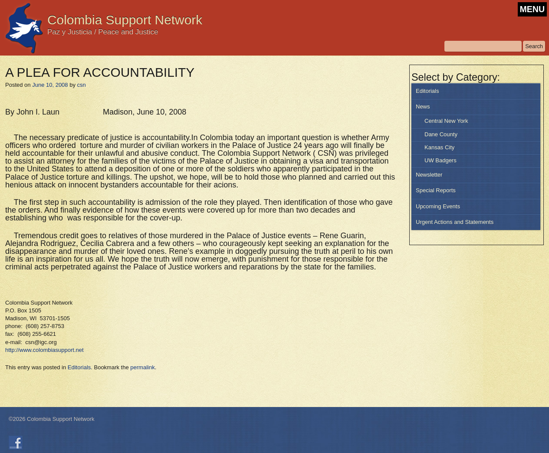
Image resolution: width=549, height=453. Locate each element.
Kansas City (439, 147)
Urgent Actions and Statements (454, 222)
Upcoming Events (438, 206)
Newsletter (429, 174)
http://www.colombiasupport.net (44, 350)
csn (81, 85)
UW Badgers (440, 160)
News (423, 106)
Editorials (427, 91)
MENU (532, 9)
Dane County (440, 134)
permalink (142, 367)
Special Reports (436, 190)
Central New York (446, 121)
